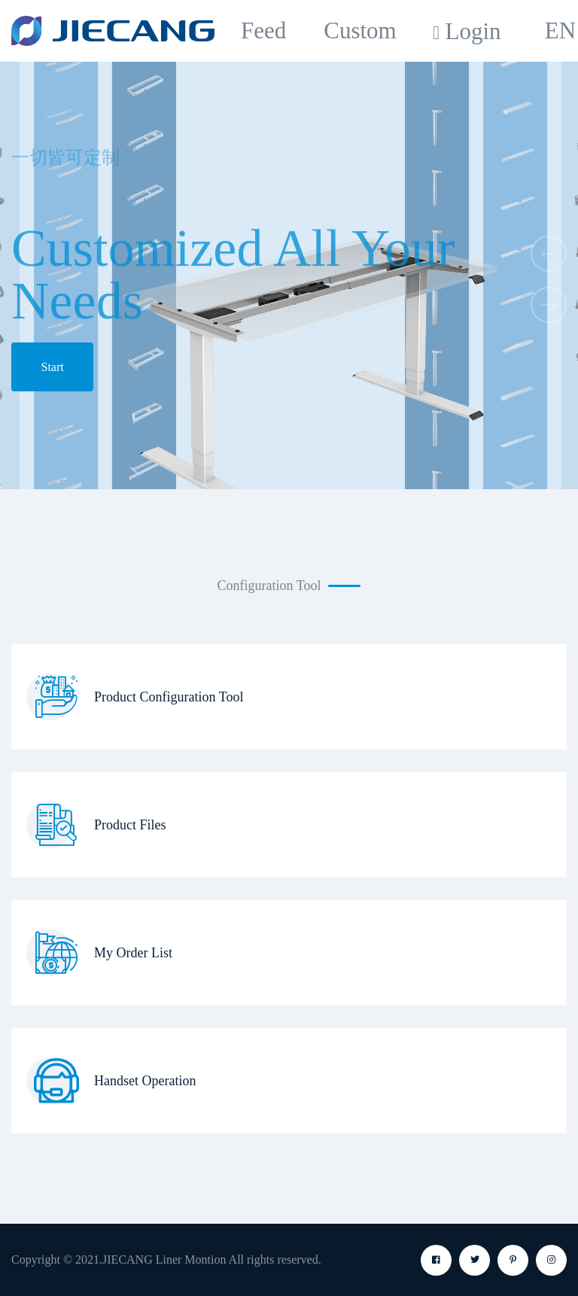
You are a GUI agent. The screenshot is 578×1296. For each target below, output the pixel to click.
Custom (360, 30)
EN (560, 30)
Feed (263, 30)
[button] (549, 254)
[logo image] (112, 31)
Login (472, 31)
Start (52, 367)
